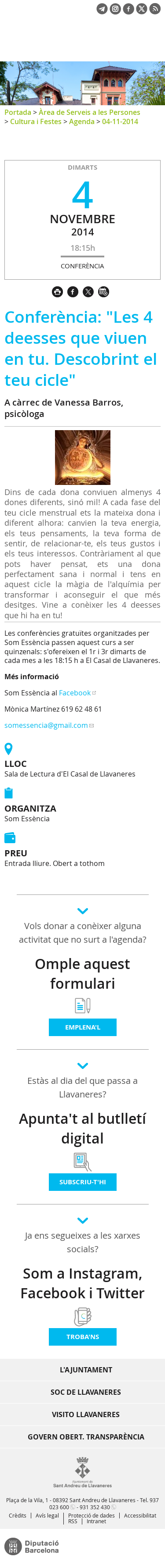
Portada (17, 112)
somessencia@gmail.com (46, 725)
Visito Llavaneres (86, 1414)
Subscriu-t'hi (82, 1181)
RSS (72, 1521)
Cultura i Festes (36, 121)
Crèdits (17, 1515)
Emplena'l (82, 1027)
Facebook (75, 693)
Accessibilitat (140, 1515)
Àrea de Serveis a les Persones (89, 112)
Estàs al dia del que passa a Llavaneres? (82, 1087)
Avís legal (47, 1515)
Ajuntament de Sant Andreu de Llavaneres (46, 45)
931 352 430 (95, 1507)
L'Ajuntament (86, 1370)
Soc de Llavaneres (86, 1392)
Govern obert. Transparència (86, 1437)
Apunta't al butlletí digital (82, 1128)
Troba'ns (82, 1336)
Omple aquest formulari (82, 973)
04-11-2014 (120, 121)
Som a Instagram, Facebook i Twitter (82, 1283)
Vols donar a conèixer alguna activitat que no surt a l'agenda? (83, 932)
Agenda (82, 121)
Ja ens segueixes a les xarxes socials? (82, 1242)
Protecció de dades (91, 1515)
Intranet (96, 1521)
